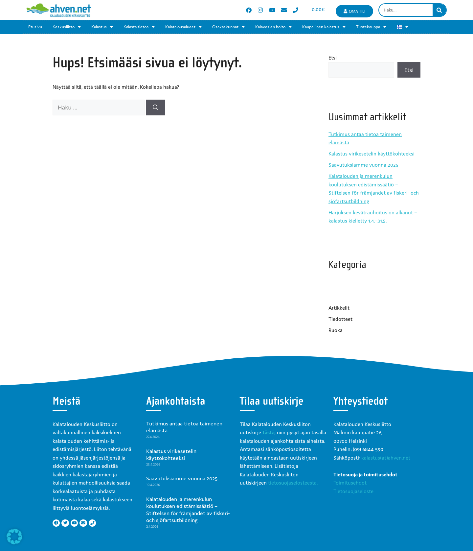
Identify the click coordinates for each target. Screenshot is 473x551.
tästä (268, 432)
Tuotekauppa (371, 27)
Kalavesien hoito (273, 27)
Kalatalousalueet (183, 27)
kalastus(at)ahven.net (385, 457)
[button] (14, 536)
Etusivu (35, 27)
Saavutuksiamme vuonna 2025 (363, 164)
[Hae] (155, 107)
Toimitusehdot (350, 482)
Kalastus (102, 27)
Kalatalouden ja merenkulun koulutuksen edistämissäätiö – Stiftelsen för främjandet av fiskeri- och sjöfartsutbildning (188, 509)
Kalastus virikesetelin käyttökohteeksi (371, 153)
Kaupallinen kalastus (324, 27)
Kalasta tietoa (139, 27)
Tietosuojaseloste (353, 491)
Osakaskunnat (228, 27)
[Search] (439, 10)
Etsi (332, 57)
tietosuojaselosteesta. (293, 482)
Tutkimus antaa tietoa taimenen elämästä (184, 427)
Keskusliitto (67, 27)
